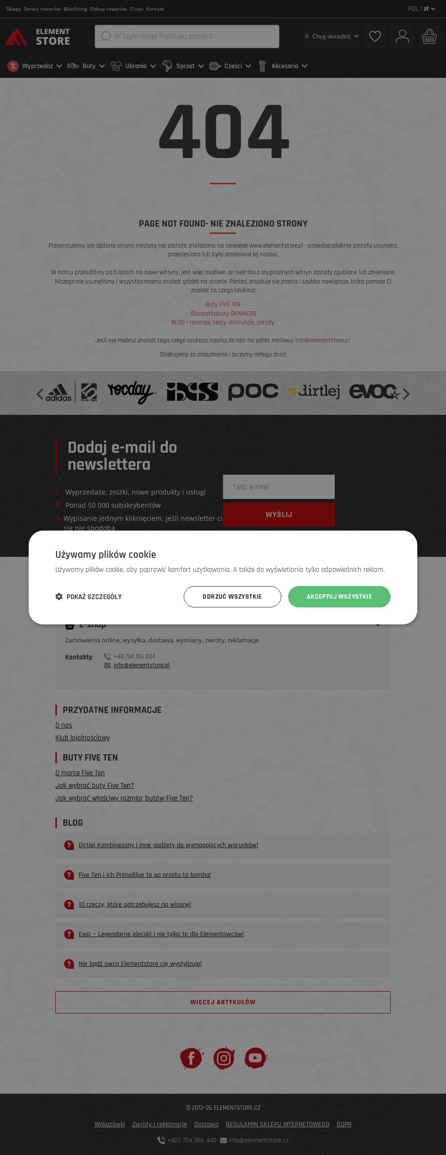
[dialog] (223, 577)
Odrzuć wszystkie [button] (232, 596)
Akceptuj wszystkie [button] (339, 596)
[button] (88, 597)
